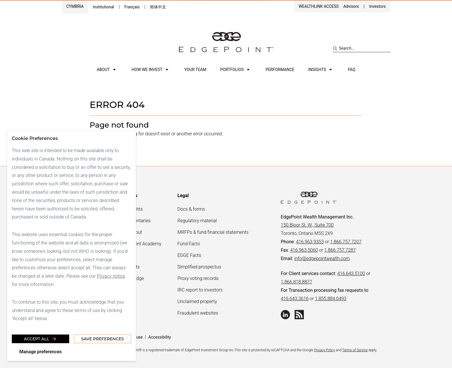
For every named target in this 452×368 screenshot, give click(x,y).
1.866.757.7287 (340, 250)
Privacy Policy (324, 350)
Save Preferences (102, 338)
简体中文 (158, 7)
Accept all (40, 339)
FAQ (351, 69)
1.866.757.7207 (345, 241)
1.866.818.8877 (296, 282)
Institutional (103, 7)
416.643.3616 (294, 298)
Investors (377, 6)
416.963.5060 (304, 250)
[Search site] (361, 48)
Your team (195, 69)
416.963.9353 (310, 241)
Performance (279, 69)
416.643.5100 (351, 273)
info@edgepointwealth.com (322, 258)
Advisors (351, 6)
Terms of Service (355, 350)
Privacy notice (111, 276)
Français (132, 7)
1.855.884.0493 (330, 298)
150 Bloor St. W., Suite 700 (307, 225)
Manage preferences (40, 351)
